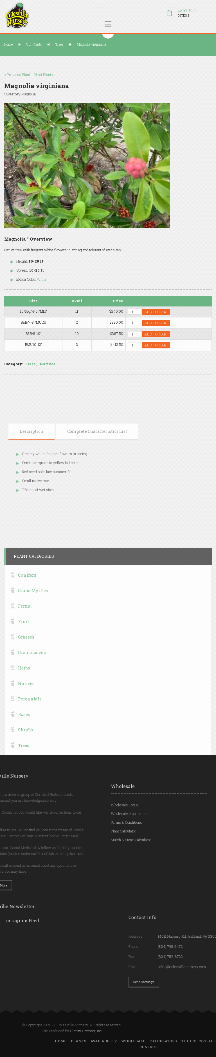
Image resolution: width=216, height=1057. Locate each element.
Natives (58, 363)
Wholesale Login (124, 836)
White (52, 279)
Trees (59, 44)
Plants (186, 1040)
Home (8, 44)
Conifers (27, 693)
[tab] (31, 482)
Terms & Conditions (126, 853)
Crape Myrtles (33, 709)
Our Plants (34, 44)
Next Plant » (33, 74)
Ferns (24, 724)
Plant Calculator (123, 862)
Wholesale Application (129, 844)
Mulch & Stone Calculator (131, 871)
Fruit (23, 740)
